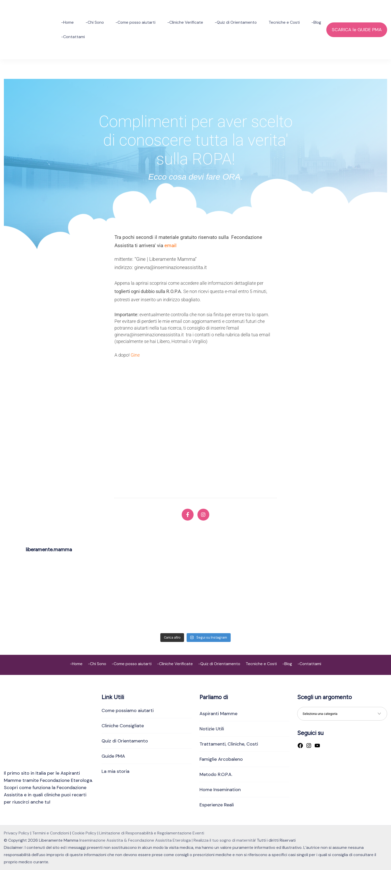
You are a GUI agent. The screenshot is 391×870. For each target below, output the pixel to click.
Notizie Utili (211, 729)
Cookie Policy (84, 833)
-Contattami (73, 36)
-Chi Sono (95, 22)
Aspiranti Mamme (218, 713)
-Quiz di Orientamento (236, 22)
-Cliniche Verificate (185, 22)
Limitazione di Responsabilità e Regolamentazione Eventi (151, 833)
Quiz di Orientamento (125, 741)
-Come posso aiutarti (135, 22)
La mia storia (115, 771)
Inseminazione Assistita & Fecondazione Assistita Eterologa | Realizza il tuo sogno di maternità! (167, 840)
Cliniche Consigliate (123, 726)
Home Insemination (220, 790)
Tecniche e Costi (284, 22)
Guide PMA (113, 756)
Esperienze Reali (216, 805)
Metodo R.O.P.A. (215, 774)
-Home (67, 22)
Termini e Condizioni (50, 833)
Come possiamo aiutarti (128, 710)
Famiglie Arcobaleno (221, 759)
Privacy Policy (16, 833)
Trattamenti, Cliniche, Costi (228, 744)
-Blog (316, 22)
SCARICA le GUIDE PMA (357, 30)
